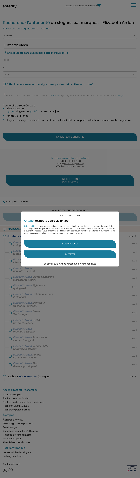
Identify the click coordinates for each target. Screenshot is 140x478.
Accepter (70, 254)
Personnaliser (70, 244)
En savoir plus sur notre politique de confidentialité (70, 263)
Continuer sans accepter (70, 215)
